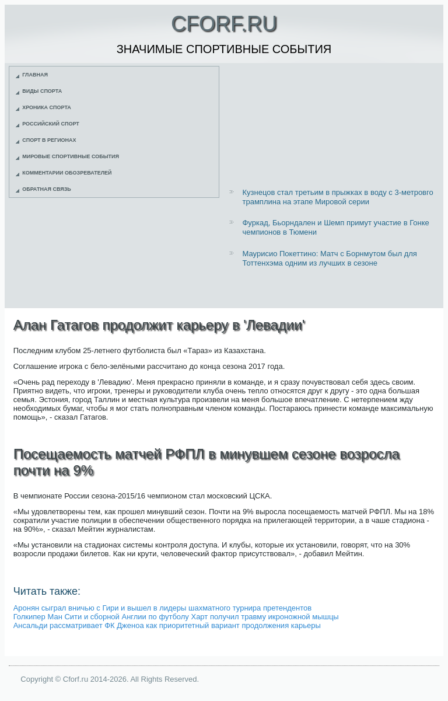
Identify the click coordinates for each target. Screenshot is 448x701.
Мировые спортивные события (70, 156)
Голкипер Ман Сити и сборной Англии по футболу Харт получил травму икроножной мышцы (176, 616)
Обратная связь (46, 189)
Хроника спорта (46, 107)
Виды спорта (42, 91)
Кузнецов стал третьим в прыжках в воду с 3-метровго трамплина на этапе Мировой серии (337, 197)
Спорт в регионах (49, 140)
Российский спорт (50, 124)
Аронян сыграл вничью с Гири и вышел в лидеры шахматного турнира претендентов (162, 608)
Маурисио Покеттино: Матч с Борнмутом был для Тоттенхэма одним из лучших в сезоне (329, 258)
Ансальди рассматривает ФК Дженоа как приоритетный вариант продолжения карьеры (167, 625)
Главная (35, 75)
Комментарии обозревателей (66, 173)
